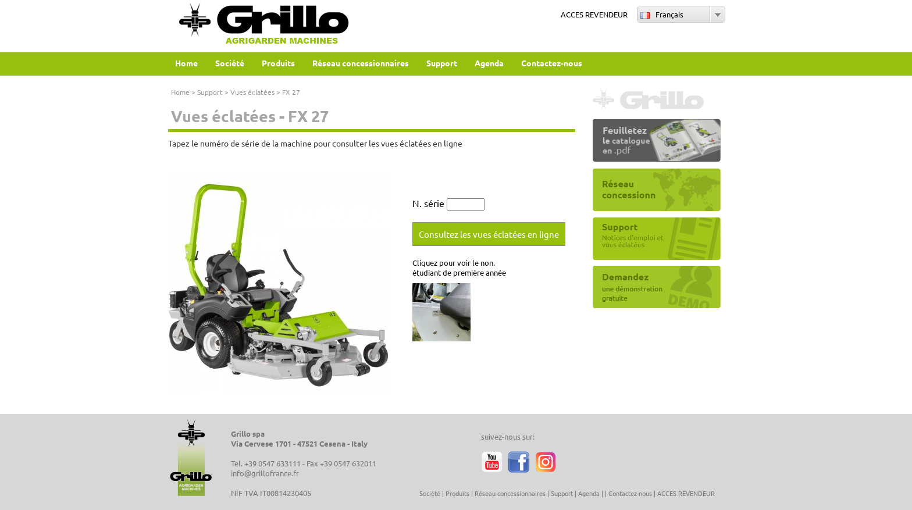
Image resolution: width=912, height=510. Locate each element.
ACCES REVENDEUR (594, 14)
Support (210, 92)
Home (180, 92)
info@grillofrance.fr (265, 473)
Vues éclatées (252, 92)
